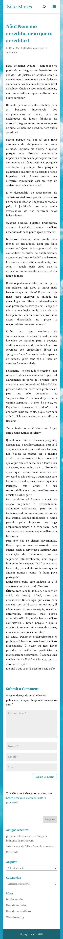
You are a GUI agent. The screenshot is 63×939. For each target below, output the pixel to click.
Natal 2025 (12, 852)
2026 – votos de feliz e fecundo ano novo (30, 846)
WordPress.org (15, 917)
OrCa (11, 48)
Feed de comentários (18, 911)
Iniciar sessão (14, 899)
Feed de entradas (16, 905)
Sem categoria (36, 48)
